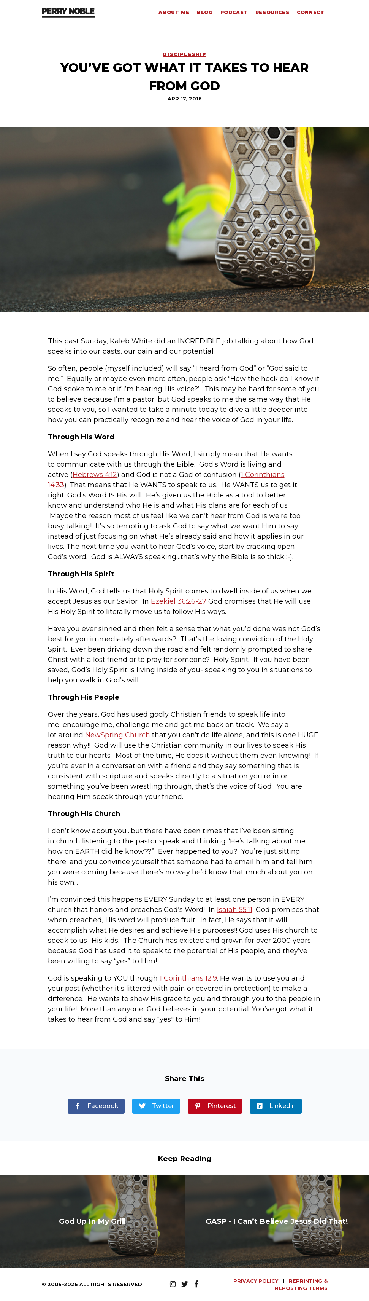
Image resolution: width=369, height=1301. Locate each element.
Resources (272, 12)
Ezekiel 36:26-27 (178, 601)
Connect (310, 12)
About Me (173, 12)
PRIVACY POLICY (256, 1281)
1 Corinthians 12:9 (188, 978)
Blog (204, 12)
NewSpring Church (117, 735)
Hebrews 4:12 (95, 474)
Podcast (234, 12)
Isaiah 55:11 (234, 910)
